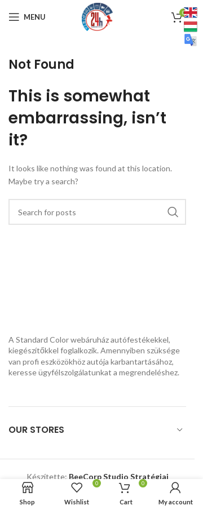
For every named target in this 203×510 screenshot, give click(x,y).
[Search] (97, 212)
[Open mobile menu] (27, 17)
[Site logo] (97, 16)
